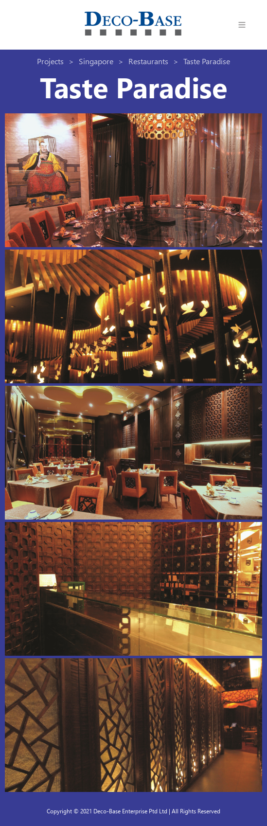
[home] (133, 25)
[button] (242, 24)
